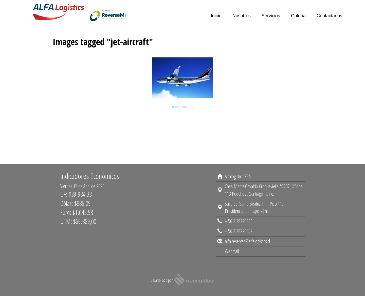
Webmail (232, 254)
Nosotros (241, 15)
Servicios (271, 15)
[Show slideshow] (182, 107)
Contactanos (329, 15)
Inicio (216, 15)
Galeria (298, 15)
